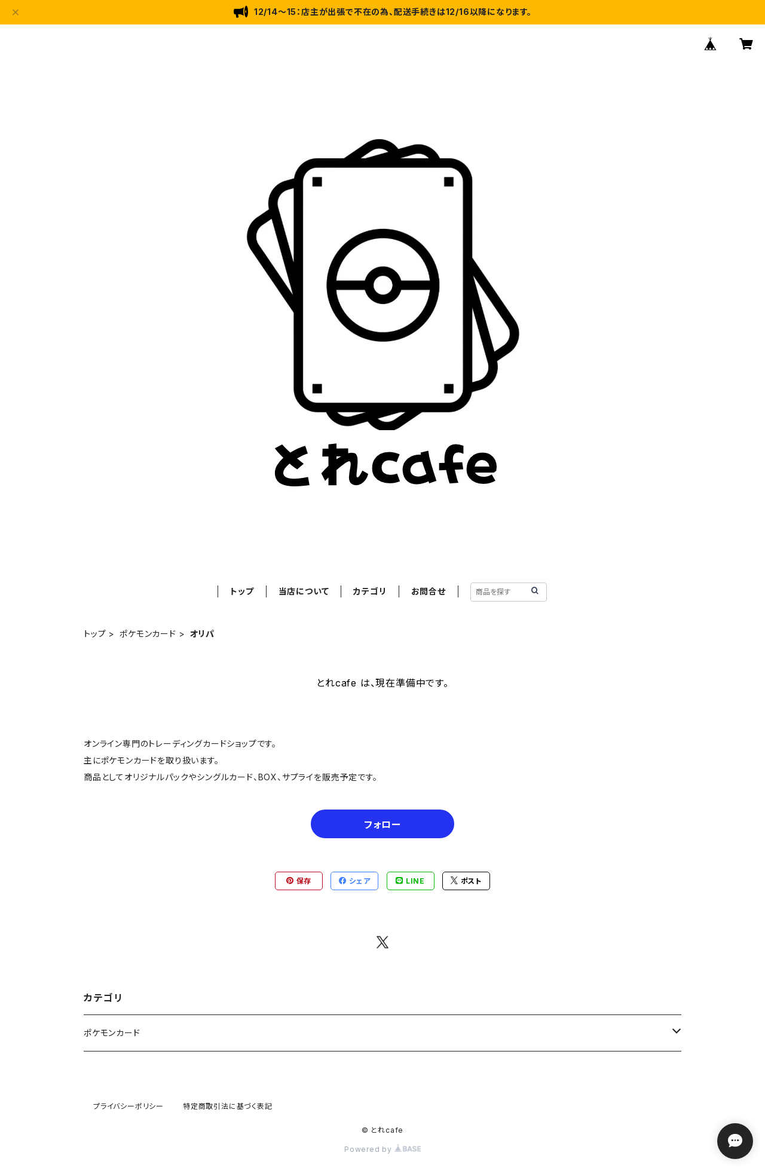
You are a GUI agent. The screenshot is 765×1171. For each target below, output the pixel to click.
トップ (241, 591)
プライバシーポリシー (128, 1106)
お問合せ (428, 591)
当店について (304, 591)
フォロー (382, 824)
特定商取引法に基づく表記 (228, 1106)
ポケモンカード (148, 634)
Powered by (382, 1149)
